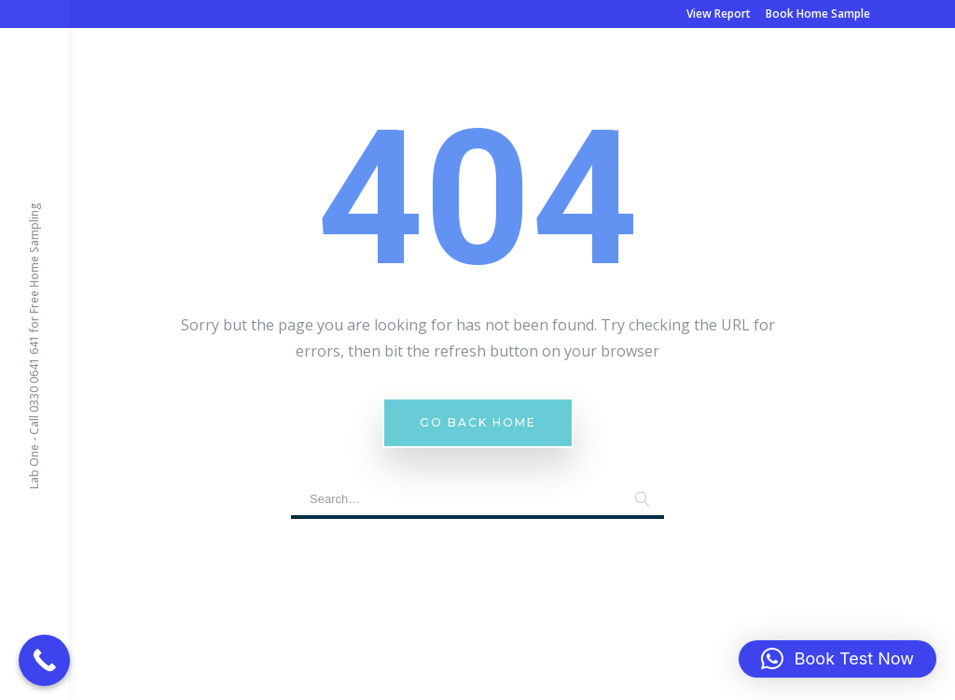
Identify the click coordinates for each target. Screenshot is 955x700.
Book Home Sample (818, 13)
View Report (718, 13)
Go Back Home (478, 422)
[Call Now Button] (44, 660)
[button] (837, 659)
